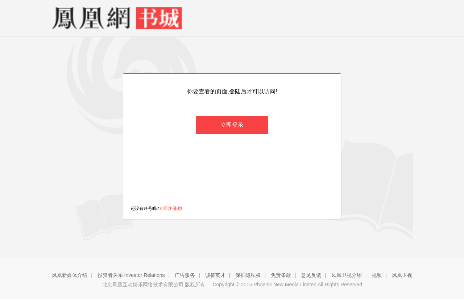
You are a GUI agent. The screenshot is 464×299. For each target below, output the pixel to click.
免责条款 (281, 275)
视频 (377, 275)
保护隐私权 (248, 275)
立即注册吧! (170, 208)
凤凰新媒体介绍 (69, 275)
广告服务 (185, 275)
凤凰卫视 (402, 275)
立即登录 (232, 125)
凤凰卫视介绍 (346, 275)
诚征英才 (215, 275)
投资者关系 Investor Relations (131, 275)
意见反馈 (311, 275)
